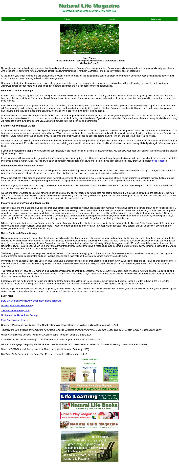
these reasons (159, 161)
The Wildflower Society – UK (15, 310)
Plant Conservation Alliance (14, 320)
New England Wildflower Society (17, 305)
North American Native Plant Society (19, 315)
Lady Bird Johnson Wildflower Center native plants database (31, 301)
